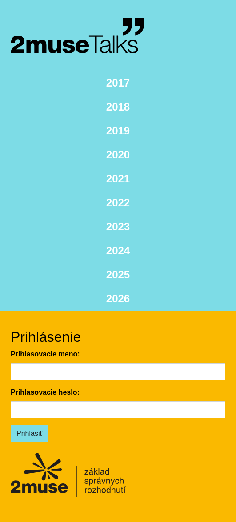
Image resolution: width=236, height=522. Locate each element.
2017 (118, 83)
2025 (118, 275)
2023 (118, 227)
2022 (118, 203)
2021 (118, 179)
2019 (118, 131)
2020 (118, 155)
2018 (118, 107)
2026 (118, 298)
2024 (118, 251)
